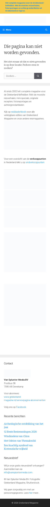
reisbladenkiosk (18, 111)
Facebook (21, 407)
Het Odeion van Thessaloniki (20, 440)
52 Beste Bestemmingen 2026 (20, 431)
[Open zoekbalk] (46, 30)
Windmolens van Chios (16, 436)
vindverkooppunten (35, 162)
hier (31, 492)
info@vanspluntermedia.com (18, 472)
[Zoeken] (38, 76)
